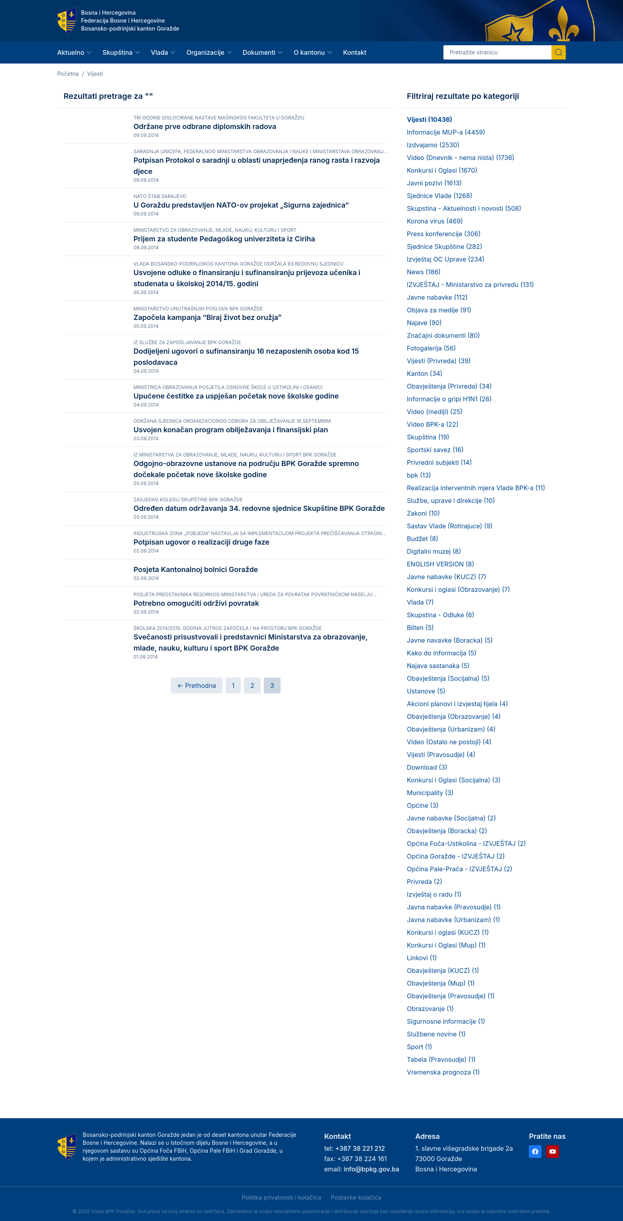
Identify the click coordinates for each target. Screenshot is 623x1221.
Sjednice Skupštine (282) (444, 246)
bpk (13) (419, 475)
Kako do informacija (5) (441, 653)
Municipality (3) (430, 793)
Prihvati (55, 1198)
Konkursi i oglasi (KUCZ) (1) (448, 932)
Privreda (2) (424, 882)
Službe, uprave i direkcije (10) (451, 501)
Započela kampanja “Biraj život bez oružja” (208, 387)
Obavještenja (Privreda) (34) (449, 386)
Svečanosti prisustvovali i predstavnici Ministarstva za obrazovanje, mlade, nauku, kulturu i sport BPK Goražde (251, 860)
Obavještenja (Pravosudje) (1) (451, 996)
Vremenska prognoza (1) (443, 1072)
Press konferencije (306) (444, 234)
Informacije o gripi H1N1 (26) (449, 399)
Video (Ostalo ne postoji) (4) (449, 742)
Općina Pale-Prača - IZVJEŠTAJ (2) (459, 869)
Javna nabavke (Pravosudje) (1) (454, 907)
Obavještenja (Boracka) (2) (447, 831)
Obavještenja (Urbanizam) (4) (451, 729)
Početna (68, 73)
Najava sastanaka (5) (438, 666)
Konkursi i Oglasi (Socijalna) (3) (454, 780)
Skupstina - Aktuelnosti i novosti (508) (464, 208)
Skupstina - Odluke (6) (440, 615)
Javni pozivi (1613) (434, 183)
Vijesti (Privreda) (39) (439, 361)
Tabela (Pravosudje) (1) (441, 1059)
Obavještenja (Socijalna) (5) (448, 678)
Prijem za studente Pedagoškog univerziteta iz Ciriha (224, 283)
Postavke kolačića (356, 1197)
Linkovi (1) (422, 958)
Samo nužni (140, 1198)
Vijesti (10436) (429, 119)
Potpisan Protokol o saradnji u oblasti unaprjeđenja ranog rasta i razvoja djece (257, 184)
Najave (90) (424, 323)
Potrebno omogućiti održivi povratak (196, 803)
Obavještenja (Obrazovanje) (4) (454, 716)
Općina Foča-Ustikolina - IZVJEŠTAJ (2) (466, 843)
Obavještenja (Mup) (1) (441, 983)
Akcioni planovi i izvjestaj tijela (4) (457, 704)
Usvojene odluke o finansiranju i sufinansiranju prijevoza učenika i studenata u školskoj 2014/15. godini (247, 341)
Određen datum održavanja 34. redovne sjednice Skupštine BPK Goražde (259, 646)
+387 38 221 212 (360, 1148)
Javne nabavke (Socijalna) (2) (451, 818)
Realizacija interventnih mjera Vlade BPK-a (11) (476, 488)
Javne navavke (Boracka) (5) (450, 640)
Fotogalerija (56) (431, 348)
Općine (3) (423, 805)
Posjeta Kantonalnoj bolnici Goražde (196, 744)
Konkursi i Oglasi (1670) (442, 170)
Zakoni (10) (423, 513)
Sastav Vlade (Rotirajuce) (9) (450, 526)
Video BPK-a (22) (433, 424)
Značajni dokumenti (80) (443, 335)
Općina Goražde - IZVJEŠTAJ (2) (456, 856)
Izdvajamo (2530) (433, 145)
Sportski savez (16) (435, 450)
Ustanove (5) (426, 691)
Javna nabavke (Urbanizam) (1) (453, 920)
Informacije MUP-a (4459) (446, 132)
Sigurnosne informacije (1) (446, 1021)
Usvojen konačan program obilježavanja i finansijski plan (231, 542)
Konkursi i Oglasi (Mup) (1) (446, 945)
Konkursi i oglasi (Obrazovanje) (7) (458, 589)
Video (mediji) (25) (434, 412)
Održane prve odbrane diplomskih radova (205, 126)
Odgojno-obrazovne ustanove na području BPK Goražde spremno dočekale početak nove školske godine (246, 599)
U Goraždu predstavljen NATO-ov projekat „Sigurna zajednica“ (241, 231)
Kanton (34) (425, 373)
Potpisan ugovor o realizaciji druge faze (201, 698)
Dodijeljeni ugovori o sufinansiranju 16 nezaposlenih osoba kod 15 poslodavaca (246, 443)
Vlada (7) (420, 602)
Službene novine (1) (436, 1034)
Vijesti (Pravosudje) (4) (441, 755)
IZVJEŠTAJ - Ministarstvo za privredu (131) (470, 285)
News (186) (424, 272)
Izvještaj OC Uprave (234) (446, 259)
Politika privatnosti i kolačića (281, 1197)
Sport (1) (419, 1047)
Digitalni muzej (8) (434, 551)
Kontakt (355, 52)
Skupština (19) (428, 437)
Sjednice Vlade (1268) (439, 196)
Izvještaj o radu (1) (434, 894)
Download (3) (427, 767)
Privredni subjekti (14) (439, 462)
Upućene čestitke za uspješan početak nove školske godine (236, 489)
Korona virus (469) (435, 221)
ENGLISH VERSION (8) (440, 564)
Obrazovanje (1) (430, 1009)
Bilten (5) (420, 628)
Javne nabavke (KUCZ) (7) (446, 577)
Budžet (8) (422, 539)
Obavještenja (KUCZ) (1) (443, 970)
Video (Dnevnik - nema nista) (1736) (461, 158)
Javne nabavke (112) (437, 297)
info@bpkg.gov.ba (371, 1169)
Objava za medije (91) (439, 310)
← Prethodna (196, 911)
